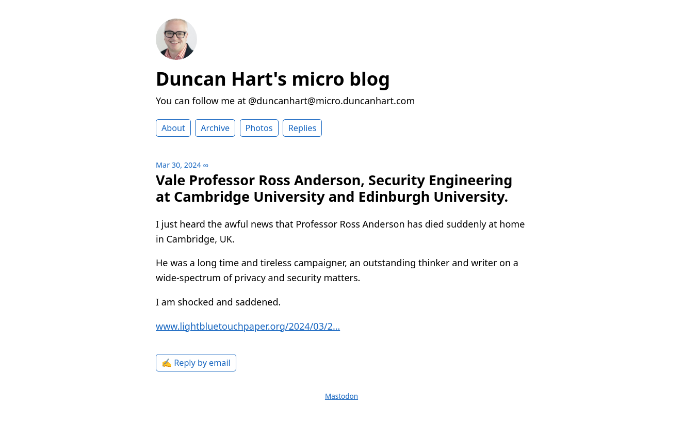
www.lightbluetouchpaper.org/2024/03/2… (248, 326)
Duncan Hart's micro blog (273, 78)
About (173, 128)
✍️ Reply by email (196, 362)
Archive (215, 128)
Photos (259, 128)
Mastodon (341, 396)
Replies (302, 128)
